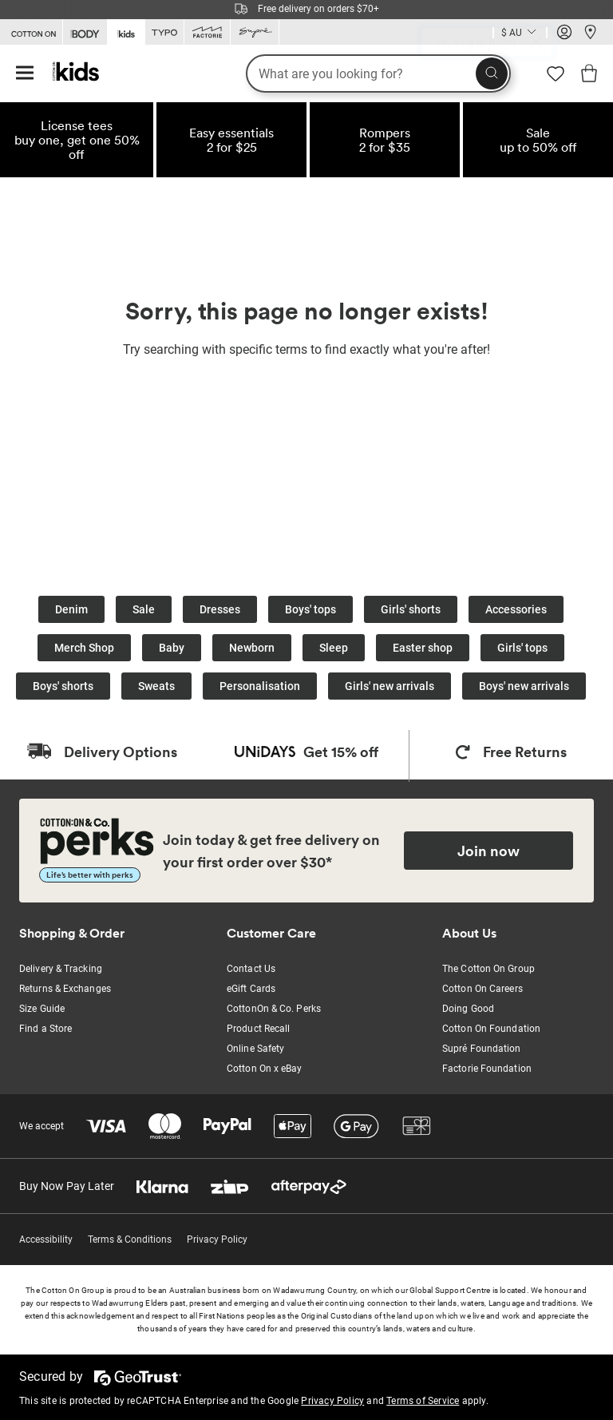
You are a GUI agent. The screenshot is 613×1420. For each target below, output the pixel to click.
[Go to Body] (85, 32)
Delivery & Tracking (60, 968)
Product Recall (258, 1028)
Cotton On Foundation (491, 1028)
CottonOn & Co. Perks (274, 1008)
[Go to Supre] (255, 32)
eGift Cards (251, 988)
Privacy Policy (217, 1239)
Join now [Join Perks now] (488, 850)
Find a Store (45, 1028)
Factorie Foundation (487, 1068)
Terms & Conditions (130, 1239)
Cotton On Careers (482, 988)
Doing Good (468, 1008)
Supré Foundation (481, 1048)
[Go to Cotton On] (31, 32)
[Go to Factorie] (207, 32)
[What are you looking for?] (378, 73)
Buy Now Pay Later (66, 1186)
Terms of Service (422, 1400)
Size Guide (42, 1008)
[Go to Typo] (164, 32)
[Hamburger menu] (24, 74)
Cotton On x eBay (265, 1068)
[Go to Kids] (126, 31)
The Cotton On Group (488, 968)
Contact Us (251, 968)
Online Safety (255, 1048)
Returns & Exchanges (65, 988)
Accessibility (46, 1239)
